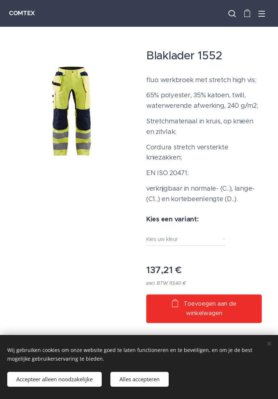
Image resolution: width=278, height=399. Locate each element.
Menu (261, 13)
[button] (232, 13)
